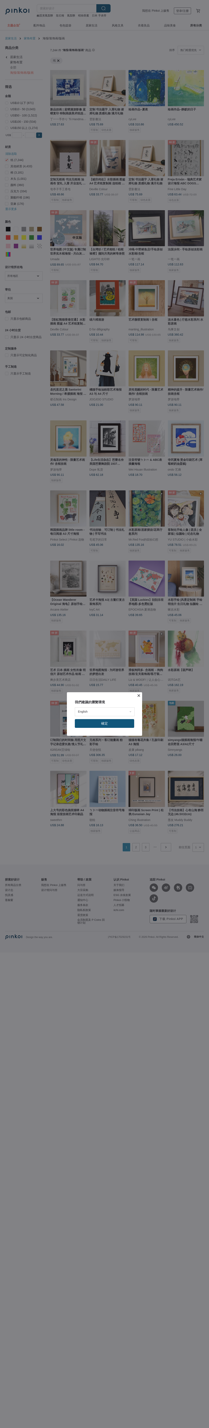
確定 (104, 723)
